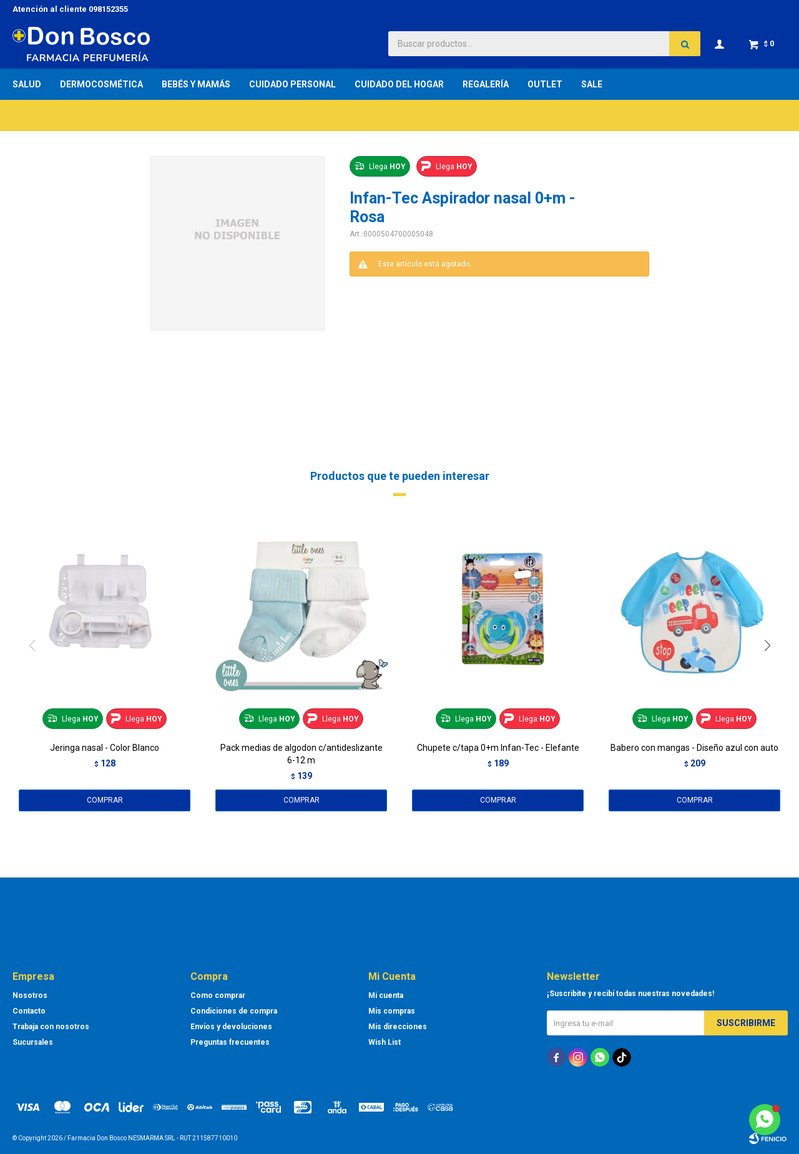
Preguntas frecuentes (230, 1042)
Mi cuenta (385, 995)
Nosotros (29, 995)
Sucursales (32, 1042)
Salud (26, 84)
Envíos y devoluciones (231, 1026)
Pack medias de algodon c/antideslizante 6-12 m (301, 754)
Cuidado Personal (292, 84)
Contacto (29, 1011)
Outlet (544, 84)
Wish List (384, 1042)
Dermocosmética (101, 84)
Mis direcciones (397, 1026)
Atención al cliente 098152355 (70, 9)
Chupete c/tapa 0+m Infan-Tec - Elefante (498, 748)
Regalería (486, 84)
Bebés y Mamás (196, 84)
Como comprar (217, 995)
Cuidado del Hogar (399, 84)
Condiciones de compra (233, 1011)
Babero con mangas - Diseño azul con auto (694, 748)
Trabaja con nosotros (50, 1026)
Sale (591, 84)
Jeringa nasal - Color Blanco (104, 748)
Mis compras (391, 1011)
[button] (771, 671)
